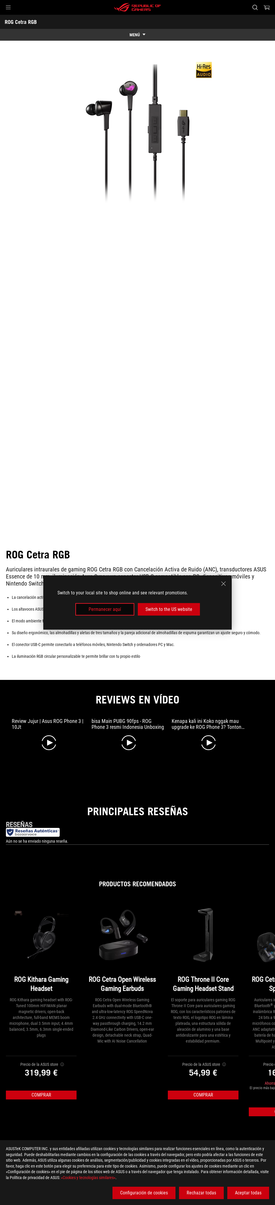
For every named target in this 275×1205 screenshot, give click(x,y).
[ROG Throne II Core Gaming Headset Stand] (203, 948)
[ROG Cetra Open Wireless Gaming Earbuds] (122, 948)
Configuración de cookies (144, 1193)
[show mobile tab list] (137, 35)
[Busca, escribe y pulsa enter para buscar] (255, 7)
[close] (223, 583)
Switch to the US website (168, 609)
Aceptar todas (248, 1193)
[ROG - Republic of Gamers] (137, 7)
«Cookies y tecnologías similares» (88, 1177)
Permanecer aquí (105, 609)
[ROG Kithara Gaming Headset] (41, 948)
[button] (8, 7)
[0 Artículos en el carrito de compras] (266, 7)
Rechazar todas (201, 1193)
